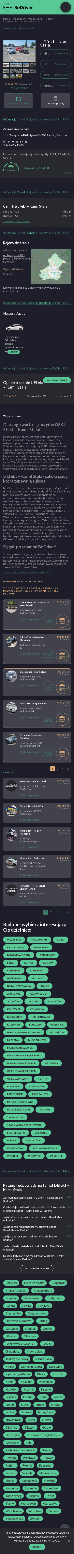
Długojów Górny (18, 955)
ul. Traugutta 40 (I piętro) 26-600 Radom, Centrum (16, 258)
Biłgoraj (11, 1298)
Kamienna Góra (31, 1366)
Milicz (10, 1412)
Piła (29, 1442)
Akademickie (39, 939)
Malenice (57, 1024)
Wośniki (12, 1155)
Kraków (11, 1389)
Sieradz (27, 1473)
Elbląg (42, 1321)
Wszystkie (14, 939)
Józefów (13, 1001)
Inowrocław (35, 1351)
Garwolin (12, 1328)
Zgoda (37, 1546)
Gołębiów (14, 970)
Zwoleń (35, 1518)
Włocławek (13, 1511)
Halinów (38, 978)
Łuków (55, 1404)
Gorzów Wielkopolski (20, 1344)
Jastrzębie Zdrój (17, 1359)
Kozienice (46, 1381)
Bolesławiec (32, 1298)
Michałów (57, 1032)
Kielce (41, 1374)
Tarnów (34, 1496)
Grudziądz (13, 1351)
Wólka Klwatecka (45, 1148)
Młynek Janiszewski (20, 1047)
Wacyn (11, 1140)
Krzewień (13, 1024)
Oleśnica (11, 1427)
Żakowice (34, 1155)
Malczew (35, 1024)
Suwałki (49, 1480)
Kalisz (10, 1366)
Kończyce (14, 1009)
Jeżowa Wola (38, 993)
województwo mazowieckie (27, 18)
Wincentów (15, 1148)
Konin (9, 1381)
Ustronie (41, 1132)
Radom (48, 18)
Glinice (28, 962)
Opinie (56, 119)
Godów (48, 962)
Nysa (31, 1419)
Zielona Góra (14, 1518)
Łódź (43, 1397)
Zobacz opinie (19, 88)
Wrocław (34, 1511)
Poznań (11, 1458)
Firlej (10, 962)
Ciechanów (13, 1313)
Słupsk (10, 1480)
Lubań (10, 1404)
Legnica (11, 1397)
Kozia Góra (14, 1016)
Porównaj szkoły (55, 100)
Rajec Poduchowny (20, 1101)
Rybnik (27, 1465)
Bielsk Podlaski (16, 1290)
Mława (26, 1412)
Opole (46, 1427)
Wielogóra (33, 1140)
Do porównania (29, 619)
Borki (60, 939)
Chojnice (44, 1306)
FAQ (66, 119)
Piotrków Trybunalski (20, 1450)
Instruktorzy (43, 119)
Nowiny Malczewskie (21, 1063)
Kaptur (33, 1001)
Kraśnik (28, 1389)
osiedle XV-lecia (17, 1078)
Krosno (46, 1389)
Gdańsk (30, 1328)
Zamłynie (56, 1155)
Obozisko (51, 1063)
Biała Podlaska (34, 1283)
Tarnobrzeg (14, 1496)
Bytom (10, 1306)
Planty (43, 1078)
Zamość (53, 1511)
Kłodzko (58, 1374)
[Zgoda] (69, 1541)
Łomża (58, 1397)
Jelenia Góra (43, 1359)
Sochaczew (29, 1480)
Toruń (50, 1496)
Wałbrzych (28, 1503)
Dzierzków (47, 955)
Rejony (31, 119)
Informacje (9, 119)
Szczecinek (51, 1488)
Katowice (55, 1366)
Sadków (45, 1109)
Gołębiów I (37, 970)
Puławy (48, 1458)
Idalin (44, 985)
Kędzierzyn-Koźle (18, 1374)
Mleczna (13, 1040)
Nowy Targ (13, 1419)
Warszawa (50, 1503)
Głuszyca (30, 1336)
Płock (46, 1450)
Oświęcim (12, 1442)
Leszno (28, 1397)
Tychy (10, 1503)
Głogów (11, 1336)
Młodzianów (37, 1040)
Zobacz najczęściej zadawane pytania (27, 572)
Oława (46, 1419)
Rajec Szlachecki (18, 1109)
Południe (13, 1086)
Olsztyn (29, 1427)
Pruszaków (40, 1094)
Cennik (21, 119)
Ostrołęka (13, 1435)
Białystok (58, 1283)
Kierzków (54, 1001)
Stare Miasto (16, 1132)
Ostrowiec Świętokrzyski (44, 1435)
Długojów (41, 947)
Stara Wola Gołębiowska (24, 1125)
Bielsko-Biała (43, 1290)
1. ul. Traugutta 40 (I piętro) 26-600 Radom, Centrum (35, 135)
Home (6, 18)
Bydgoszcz (55, 1298)
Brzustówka (16, 947)
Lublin (40, 1404)
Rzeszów (45, 1465)
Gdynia (47, 1328)
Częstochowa (37, 1313)
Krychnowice (41, 1016)
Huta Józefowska (19, 985)
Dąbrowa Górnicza (18, 1321)
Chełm (26, 1306)
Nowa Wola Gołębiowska (24, 1055)
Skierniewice (48, 1473)
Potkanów (36, 1086)
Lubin (25, 1404)
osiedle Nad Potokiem (21, 1070)
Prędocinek (15, 1094)
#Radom (8, 274)
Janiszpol (13, 993)
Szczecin (31, 1488)
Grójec (47, 1344)
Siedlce (10, 1473)
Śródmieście (10, 21)
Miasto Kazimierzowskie (23, 1032)
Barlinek (11, 1283)
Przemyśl (29, 1458)
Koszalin (26, 1381)
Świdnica (12, 1488)
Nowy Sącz (45, 1412)
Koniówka (37, 1009)
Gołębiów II (14, 978)
